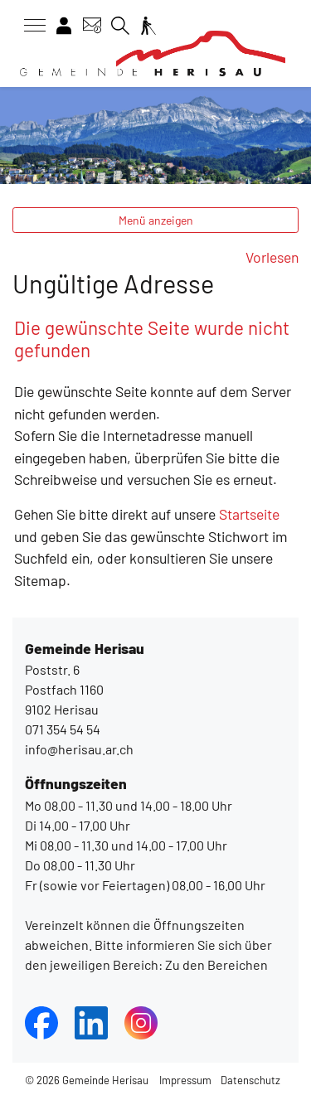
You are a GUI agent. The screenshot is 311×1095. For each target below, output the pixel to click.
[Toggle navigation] (29, 25)
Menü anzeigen (156, 220)
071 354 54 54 (62, 729)
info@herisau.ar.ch (79, 749)
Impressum (185, 1080)
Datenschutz (250, 1080)
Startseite (249, 514)
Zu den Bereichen (215, 964)
